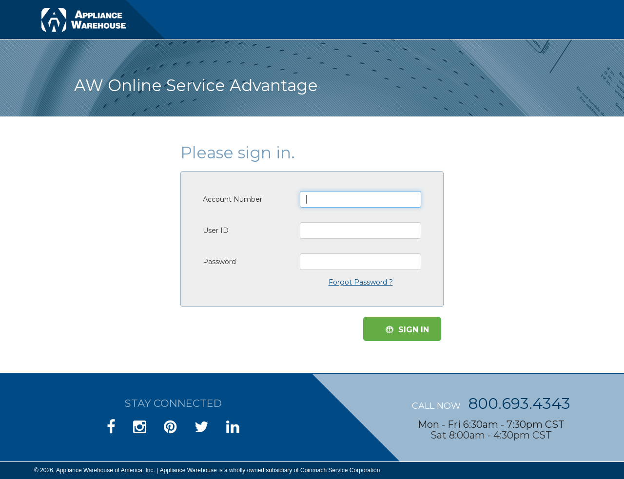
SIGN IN (407, 329)
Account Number (232, 199)
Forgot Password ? (361, 282)
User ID (216, 230)
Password (219, 261)
